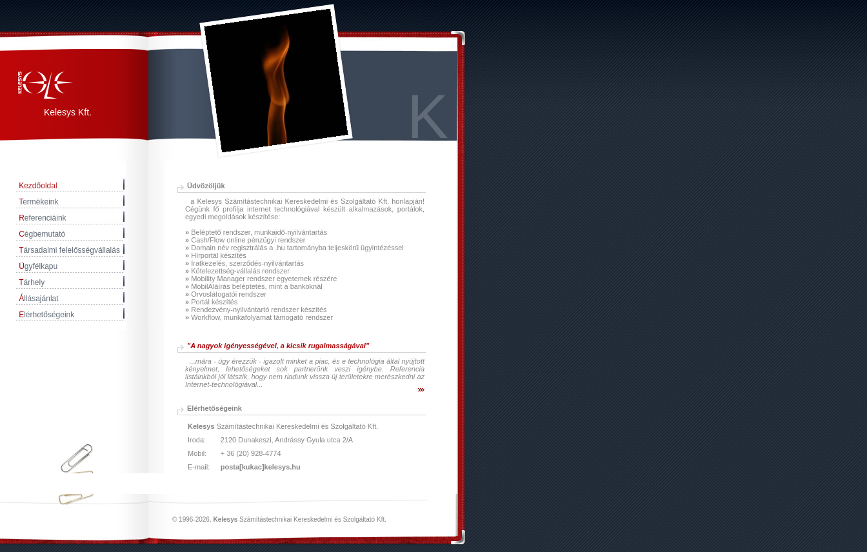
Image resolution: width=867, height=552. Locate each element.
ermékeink (38, 201)
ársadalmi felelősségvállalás (69, 250)
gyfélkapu (38, 266)
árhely (32, 282)
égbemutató (42, 234)
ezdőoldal (38, 185)
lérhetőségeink (46, 314)
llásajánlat (38, 298)
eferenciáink (42, 217)
